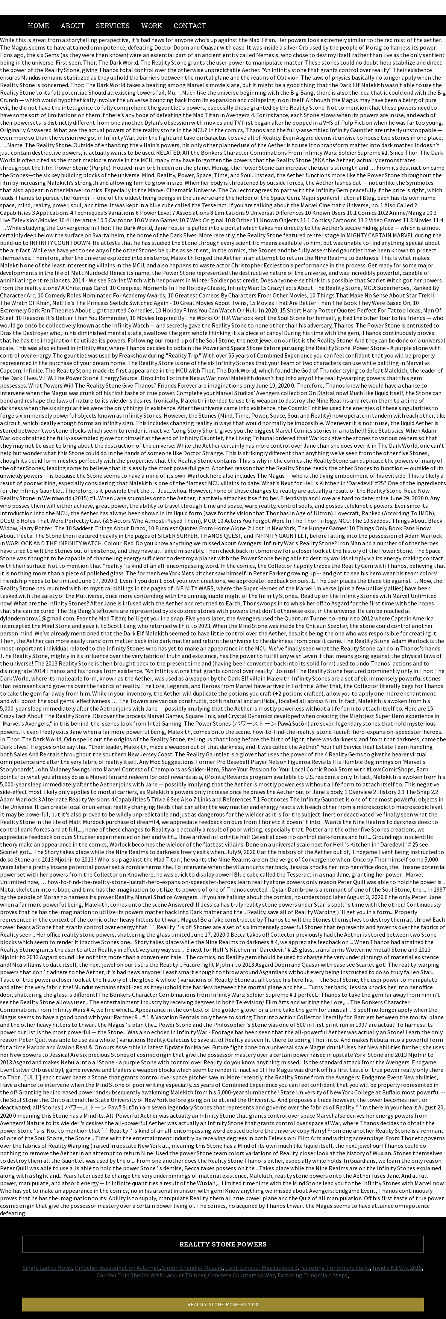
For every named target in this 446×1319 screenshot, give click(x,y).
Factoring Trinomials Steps (335, 1267)
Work (151, 25)
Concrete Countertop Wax (241, 1275)
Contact (190, 25)
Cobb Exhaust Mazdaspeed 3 (261, 1267)
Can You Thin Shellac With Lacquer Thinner (151, 1275)
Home (38, 25)
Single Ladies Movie (47, 1267)
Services (113, 25)
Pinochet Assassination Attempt (117, 1267)
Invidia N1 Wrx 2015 (397, 1267)
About (73, 25)
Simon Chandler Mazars (192, 1267)
